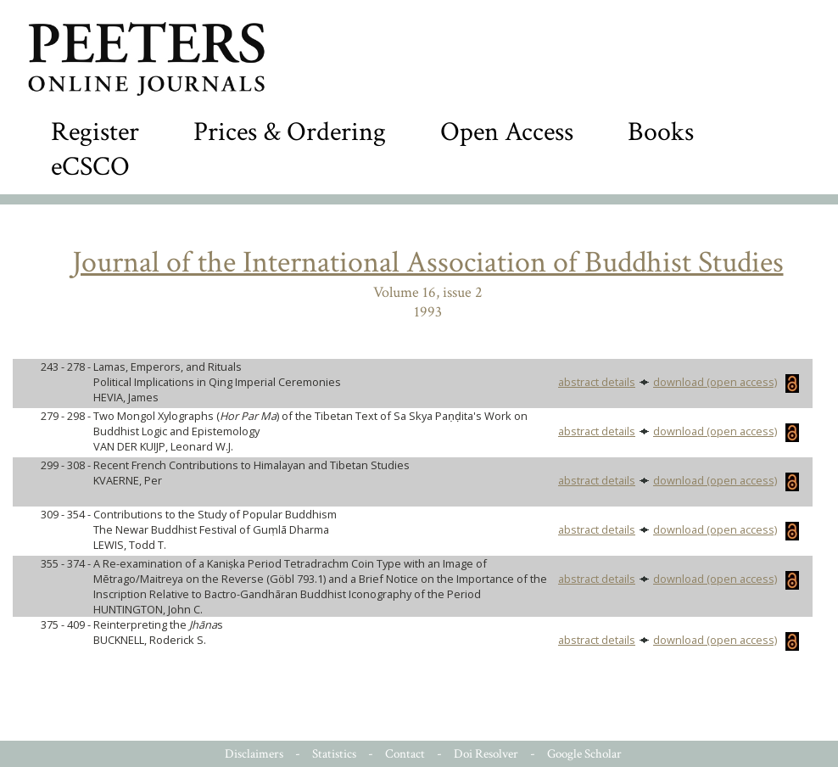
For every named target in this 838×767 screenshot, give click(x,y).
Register (95, 132)
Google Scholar (584, 754)
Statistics (334, 754)
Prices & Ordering (289, 132)
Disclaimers (254, 754)
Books (661, 132)
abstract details (596, 381)
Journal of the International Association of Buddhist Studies (428, 263)
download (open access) (726, 381)
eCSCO (90, 166)
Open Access (506, 132)
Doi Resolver (486, 754)
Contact (405, 754)
